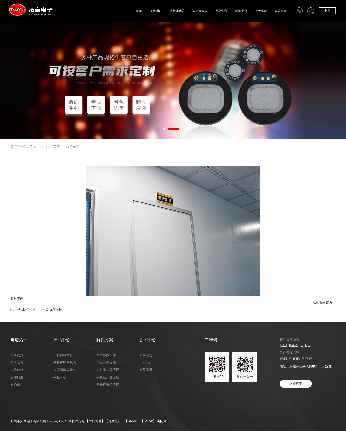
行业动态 (145, 362)
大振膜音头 (205, 11)
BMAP (148, 421)
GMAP (132, 421)
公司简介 (16, 355)
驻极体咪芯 (182, 11)
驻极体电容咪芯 (64, 362)
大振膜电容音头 (64, 370)
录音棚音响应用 (107, 385)
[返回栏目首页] (322, 302)
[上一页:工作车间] (23, 309)
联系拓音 (285, 11)
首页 (145, 11)
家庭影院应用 (106, 355)
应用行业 (16, 377)
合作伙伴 (16, 370)
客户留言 (16, 385)
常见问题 (145, 370)
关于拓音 (265, 11)
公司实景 (53, 147)
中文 (331, 11)
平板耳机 (59, 377)
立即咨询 (295, 383)
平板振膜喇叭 (63, 355)
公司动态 (145, 355)
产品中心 (226, 11)
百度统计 (114, 421)
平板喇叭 (161, 11)
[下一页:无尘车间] (51, 309)
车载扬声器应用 (107, 370)
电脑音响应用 (106, 362)
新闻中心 (245, 11)
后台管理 (95, 421)
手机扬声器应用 (107, 377)
